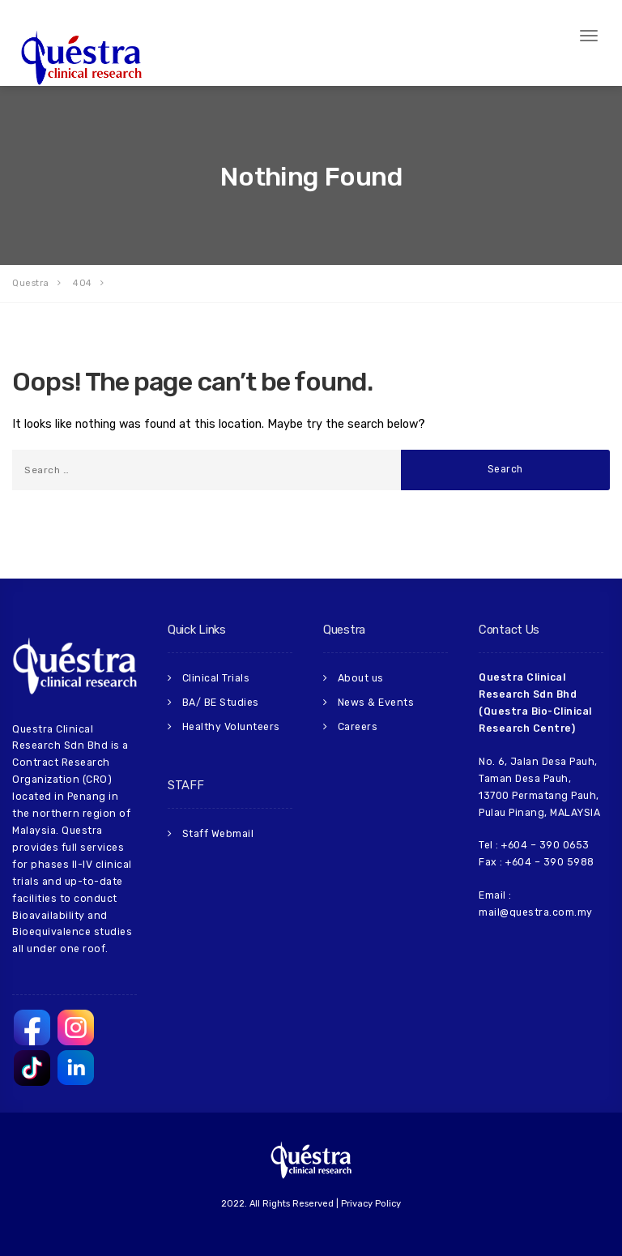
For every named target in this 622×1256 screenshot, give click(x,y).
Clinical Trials (215, 677)
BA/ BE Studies (219, 701)
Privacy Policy (371, 1203)
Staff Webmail (217, 830)
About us (360, 677)
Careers (357, 724)
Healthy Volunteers (230, 724)
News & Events (375, 701)
